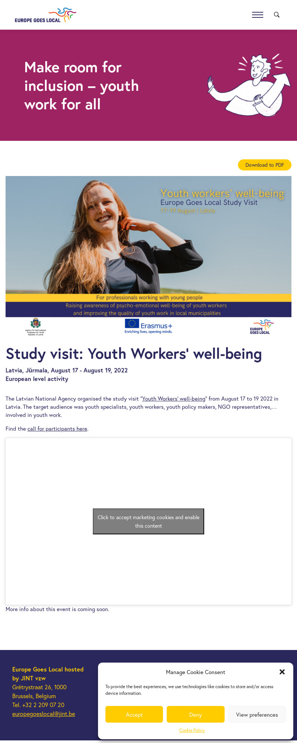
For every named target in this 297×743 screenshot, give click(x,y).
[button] (282, 672)
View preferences (257, 714)
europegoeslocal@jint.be (43, 713)
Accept (134, 714)
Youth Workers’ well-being (173, 398)
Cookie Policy (192, 730)
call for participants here (57, 428)
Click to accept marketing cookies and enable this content (148, 521)
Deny (195, 714)
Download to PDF (264, 164)
